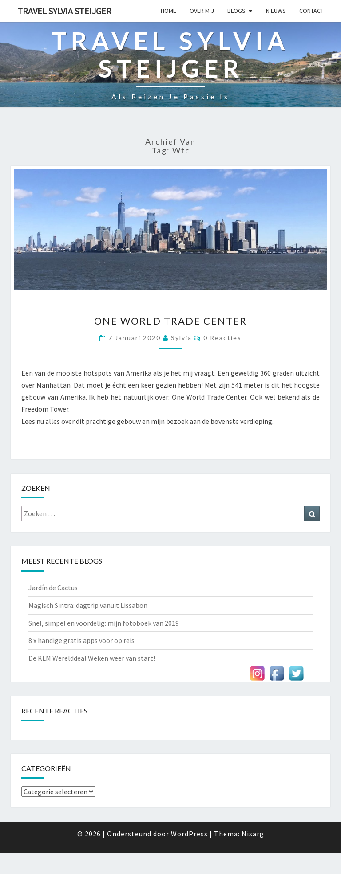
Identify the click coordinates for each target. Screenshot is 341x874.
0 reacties (222, 337)
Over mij (202, 11)
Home (168, 11)
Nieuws (276, 11)
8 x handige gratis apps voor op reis (81, 640)
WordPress (189, 833)
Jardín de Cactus (53, 587)
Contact (311, 11)
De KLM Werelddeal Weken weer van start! (91, 658)
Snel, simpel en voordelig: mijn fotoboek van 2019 (103, 623)
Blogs (236, 11)
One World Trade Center (170, 321)
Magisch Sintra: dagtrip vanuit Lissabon (87, 605)
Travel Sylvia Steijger (64, 10)
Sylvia (181, 337)
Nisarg (253, 833)
